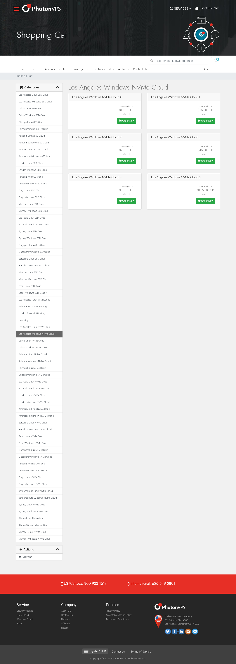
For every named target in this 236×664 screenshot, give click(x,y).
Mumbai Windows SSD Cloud (33, 211)
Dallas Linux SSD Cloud (30, 108)
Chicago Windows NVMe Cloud (34, 374)
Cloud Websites (25, 610)
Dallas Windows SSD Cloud (32, 115)
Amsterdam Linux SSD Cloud (33, 149)
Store (34, 69)
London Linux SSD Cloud (31, 163)
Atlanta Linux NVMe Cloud (32, 518)
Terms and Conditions (117, 619)
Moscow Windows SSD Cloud (33, 279)
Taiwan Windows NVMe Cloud (34, 470)
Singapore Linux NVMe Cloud (33, 450)
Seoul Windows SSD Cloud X (33, 292)
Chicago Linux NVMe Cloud (32, 368)
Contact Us (140, 69)
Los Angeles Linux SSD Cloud (33, 94)
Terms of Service (141, 651)
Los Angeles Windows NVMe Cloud (37, 333)
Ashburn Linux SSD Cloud (32, 135)
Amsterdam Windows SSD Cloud (35, 156)
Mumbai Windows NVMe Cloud (35, 538)
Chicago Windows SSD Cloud (33, 129)
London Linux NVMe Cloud (32, 395)
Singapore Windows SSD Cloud (34, 251)
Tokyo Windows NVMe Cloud (33, 484)
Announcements (55, 69)
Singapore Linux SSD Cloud (32, 245)
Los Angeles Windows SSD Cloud (36, 101)
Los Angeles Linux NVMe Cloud (35, 327)
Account (209, 69)
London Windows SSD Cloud (33, 170)
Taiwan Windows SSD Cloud (33, 183)
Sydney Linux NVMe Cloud (32, 504)
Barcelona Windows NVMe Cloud (35, 429)
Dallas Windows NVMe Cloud (33, 347)
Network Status (104, 69)
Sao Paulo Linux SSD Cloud (32, 217)
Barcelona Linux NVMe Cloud (33, 422)
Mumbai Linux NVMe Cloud (32, 532)
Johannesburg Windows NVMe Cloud (38, 497)
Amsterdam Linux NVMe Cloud (34, 409)
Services (182, 8)
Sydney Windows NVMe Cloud (34, 511)
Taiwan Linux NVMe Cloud (32, 463)
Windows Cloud (25, 619)
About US (66, 610)
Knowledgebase (80, 69)
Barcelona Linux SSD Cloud (32, 258)
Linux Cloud (23, 615)
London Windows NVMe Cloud (34, 402)
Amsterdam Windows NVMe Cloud (36, 415)
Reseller (65, 627)
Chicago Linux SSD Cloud (31, 122)
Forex (19, 623)
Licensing (24, 320)
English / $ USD (95, 651)
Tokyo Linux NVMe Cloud (31, 477)
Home (22, 69)
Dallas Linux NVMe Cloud (31, 340)
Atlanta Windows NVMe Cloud (34, 525)
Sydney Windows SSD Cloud (33, 238)
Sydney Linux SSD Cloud (31, 231)
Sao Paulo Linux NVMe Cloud (33, 381)
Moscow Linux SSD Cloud (31, 272)
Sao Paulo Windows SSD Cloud (34, 224)
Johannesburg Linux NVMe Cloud (36, 491)
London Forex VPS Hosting (32, 313)
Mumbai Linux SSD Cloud (31, 204)
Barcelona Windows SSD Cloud (34, 265)
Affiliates (123, 69)
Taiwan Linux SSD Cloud (31, 176)
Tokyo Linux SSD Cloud (30, 190)
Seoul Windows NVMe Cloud (33, 443)
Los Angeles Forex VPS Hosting (34, 299)
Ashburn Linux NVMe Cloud (33, 354)
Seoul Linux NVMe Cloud (31, 436)
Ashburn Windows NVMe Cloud (35, 361)
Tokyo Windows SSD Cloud (32, 197)
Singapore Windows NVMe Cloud (35, 456)
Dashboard (210, 8)
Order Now (127, 120)
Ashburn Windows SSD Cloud (34, 142)
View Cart (25, 556)
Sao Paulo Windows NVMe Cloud (35, 388)
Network (65, 619)
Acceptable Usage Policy (118, 615)
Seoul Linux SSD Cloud (30, 286)
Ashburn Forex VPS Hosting (33, 306)
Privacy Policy (113, 610)
